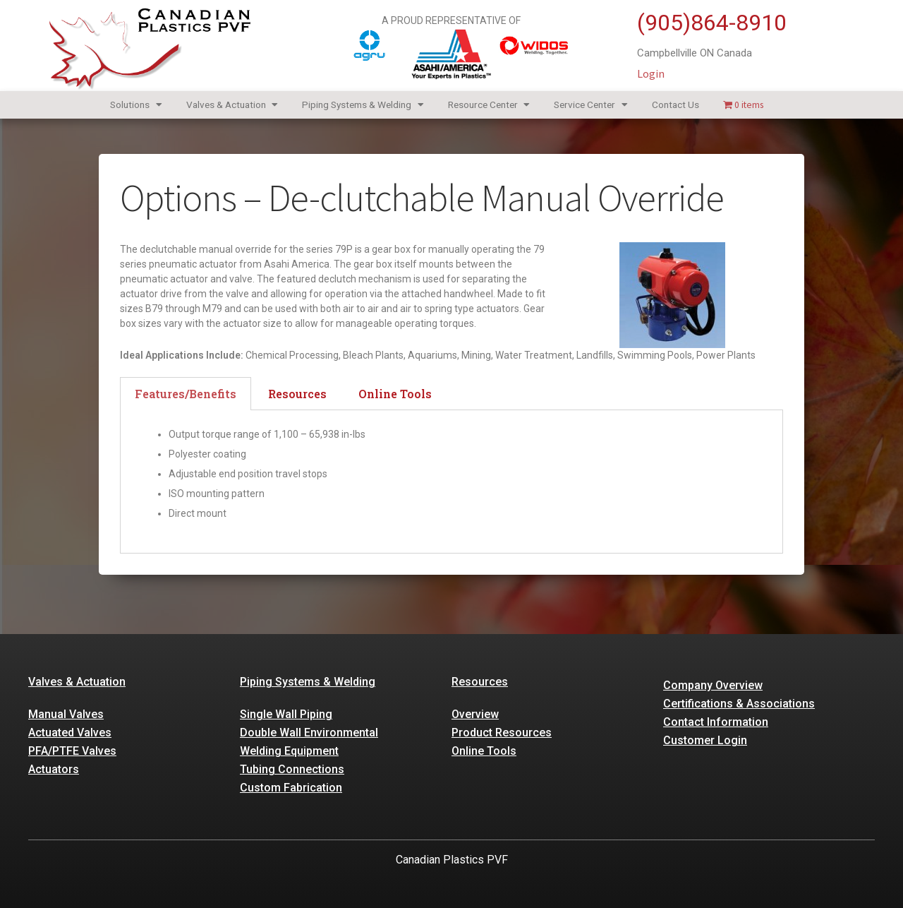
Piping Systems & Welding (363, 105)
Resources (480, 681)
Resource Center (489, 105)
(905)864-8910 (712, 22)
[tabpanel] (451, 482)
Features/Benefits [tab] (185, 393)
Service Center (591, 105)
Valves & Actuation (232, 105)
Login (651, 73)
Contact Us (675, 104)
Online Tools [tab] (395, 393)
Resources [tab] (297, 393)
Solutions (136, 105)
